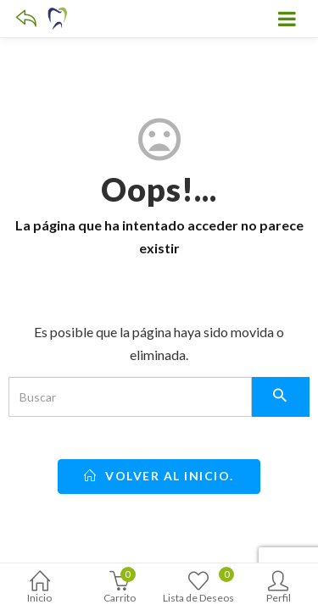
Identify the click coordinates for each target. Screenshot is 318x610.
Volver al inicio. (159, 476)
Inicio (40, 588)
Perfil (278, 588)
